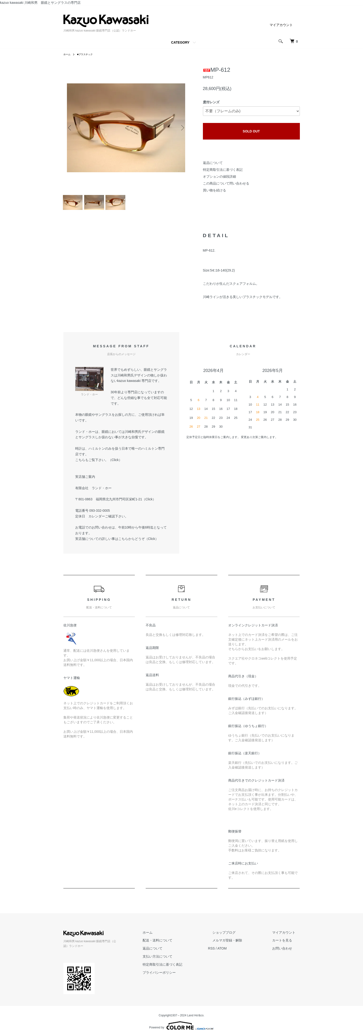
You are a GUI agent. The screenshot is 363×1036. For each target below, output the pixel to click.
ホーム (67, 54)
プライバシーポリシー (181, 976)
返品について (213, 163)
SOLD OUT (251, 131)
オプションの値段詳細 (219, 176)
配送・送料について (179, 944)
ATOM (239, 952)
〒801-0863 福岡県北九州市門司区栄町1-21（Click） (115, 503)
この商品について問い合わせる (226, 183)
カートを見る (287, 944)
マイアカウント (281, 25)
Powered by (181, 1024)
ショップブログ (237, 936)
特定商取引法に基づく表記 (223, 170)
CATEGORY (180, 42)
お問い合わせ (287, 952)
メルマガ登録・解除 (240, 944)
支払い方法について (179, 960)
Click (115, 464)
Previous (70, 127)
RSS (229, 952)
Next (181, 127)
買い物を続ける (214, 190)
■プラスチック (88, 54)
